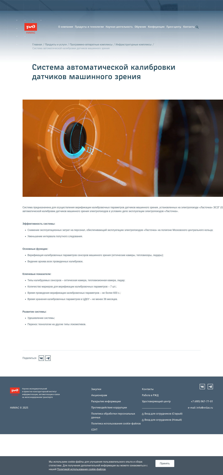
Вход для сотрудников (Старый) (162, 414)
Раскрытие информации (106, 402)
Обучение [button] (140, 27)
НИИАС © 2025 (19, 408)
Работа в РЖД (150, 396)
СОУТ (94, 430)
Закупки (96, 390)
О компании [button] (65, 27)
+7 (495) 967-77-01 (202, 402)
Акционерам (99, 396)
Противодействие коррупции (109, 408)
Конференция (156, 27)
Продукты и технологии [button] (89, 27)
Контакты (189, 27)
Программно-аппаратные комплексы (91, 45)
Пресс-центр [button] (173, 27)
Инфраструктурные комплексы (134, 45)
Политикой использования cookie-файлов (81, 469)
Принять (165, 463)
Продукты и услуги (56, 45)
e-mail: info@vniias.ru (200, 408)
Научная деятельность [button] (119, 27)
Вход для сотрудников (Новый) (162, 420)
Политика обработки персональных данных (113, 416)
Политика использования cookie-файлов (116, 424)
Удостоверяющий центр (156, 402)
